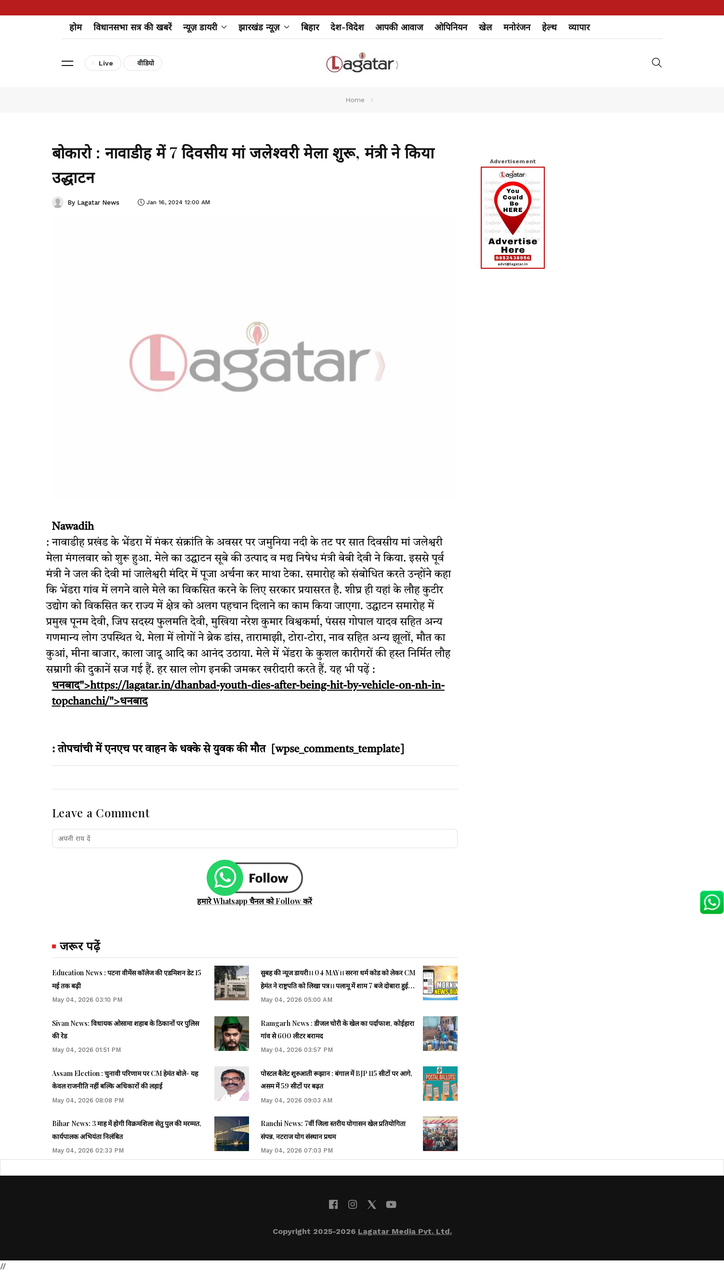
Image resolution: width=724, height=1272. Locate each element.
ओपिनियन (450, 27)
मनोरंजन (516, 27)
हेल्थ (549, 27)
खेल (485, 27)
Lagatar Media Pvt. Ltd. (405, 1231)
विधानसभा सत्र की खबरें (132, 27)
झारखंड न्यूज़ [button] (264, 27)
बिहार (310, 27)
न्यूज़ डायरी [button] (205, 27)
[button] (67, 63)
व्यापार (579, 27)
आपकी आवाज (399, 27)
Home (355, 100)
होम (75, 27)
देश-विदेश (347, 27)
